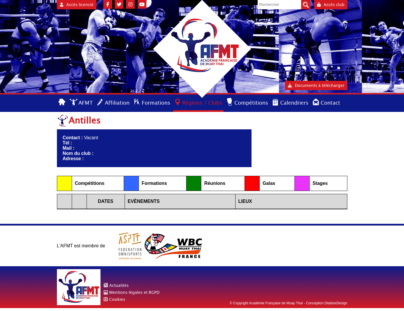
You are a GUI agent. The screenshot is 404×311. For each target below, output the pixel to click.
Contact (330, 103)
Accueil (62, 102)
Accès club (330, 4)
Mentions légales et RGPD (134, 292)
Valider (305, 4)
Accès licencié (77, 4)
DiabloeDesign (335, 303)
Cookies (117, 299)
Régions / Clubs (202, 103)
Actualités (119, 285)
